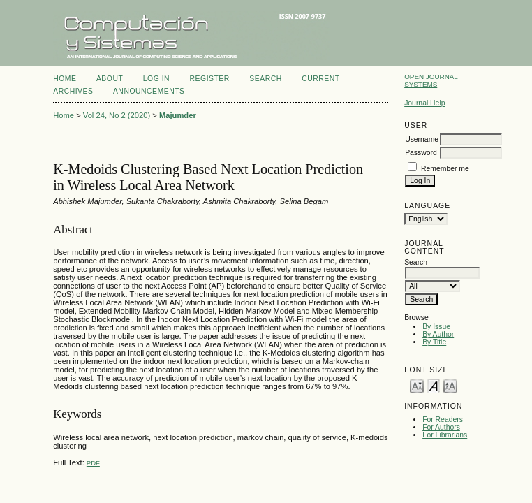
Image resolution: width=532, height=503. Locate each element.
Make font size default (434, 385)
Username (421, 139)
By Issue (436, 326)
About (109, 78)
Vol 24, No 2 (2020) (116, 115)
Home (64, 78)
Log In (156, 78)
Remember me (445, 169)
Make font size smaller (417, 385)
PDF (93, 463)
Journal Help (424, 103)
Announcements (149, 91)
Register (210, 78)
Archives (73, 91)
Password (421, 152)
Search (265, 78)
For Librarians (444, 435)
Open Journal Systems (431, 80)
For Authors (441, 427)
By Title (434, 342)
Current (320, 78)
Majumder (177, 115)
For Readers (442, 419)
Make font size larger (450, 385)
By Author (438, 334)
